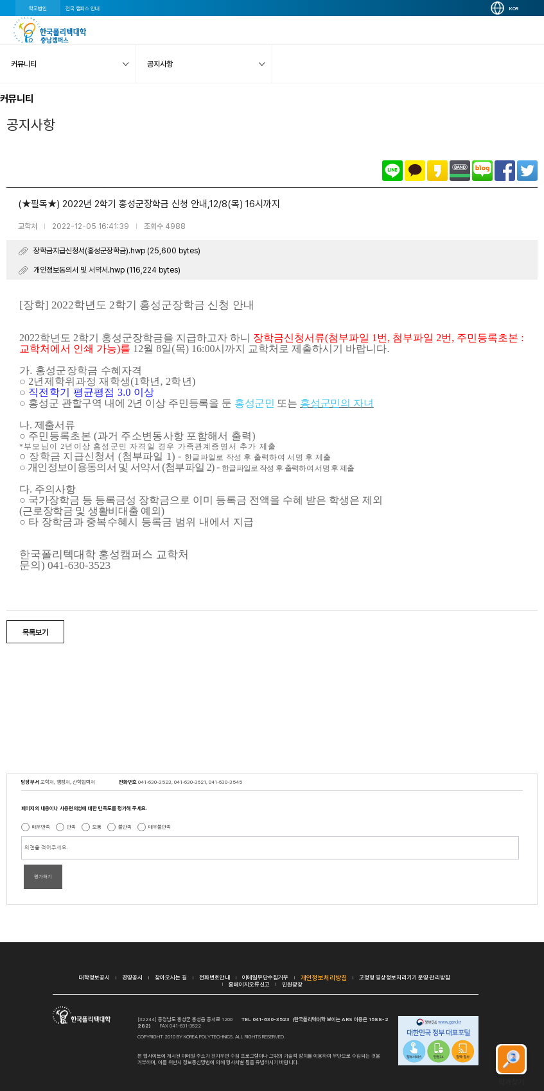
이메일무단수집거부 (265, 977)
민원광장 (292, 984)
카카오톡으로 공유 (415, 170)
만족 (71, 827)
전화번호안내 (214, 977)
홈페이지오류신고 (249, 984)
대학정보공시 (94, 977)
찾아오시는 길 (171, 977)
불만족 (125, 827)
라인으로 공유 (392, 170)
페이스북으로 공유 (505, 170)
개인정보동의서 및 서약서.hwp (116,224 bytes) (106, 270)
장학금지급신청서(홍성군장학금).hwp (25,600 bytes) (116, 250)
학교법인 (38, 8)
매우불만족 (159, 827)
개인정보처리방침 (324, 977)
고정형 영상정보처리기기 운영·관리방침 (404, 977)
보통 (96, 827)
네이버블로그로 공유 (482, 170)
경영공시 (132, 977)
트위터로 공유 (527, 170)
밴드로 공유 (460, 170)
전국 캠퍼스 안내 (83, 8)
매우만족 (41, 827)
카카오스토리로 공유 (437, 170)
